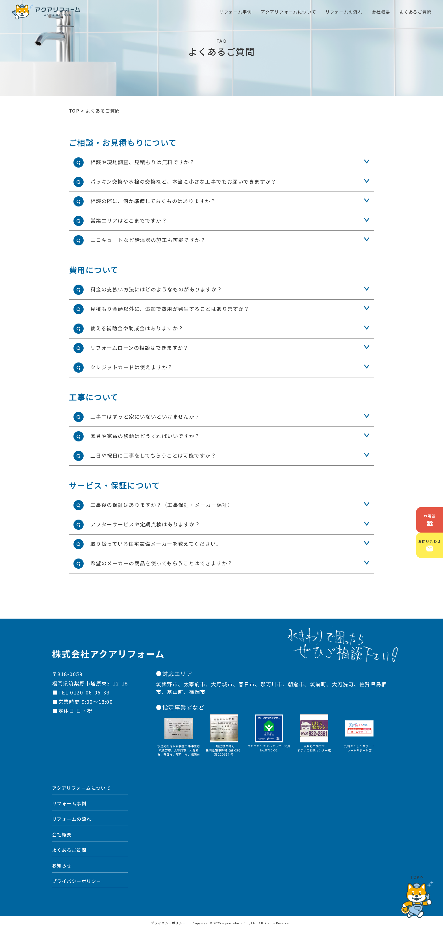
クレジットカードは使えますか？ (131, 367)
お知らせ (62, 865)
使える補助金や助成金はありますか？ (136, 328)
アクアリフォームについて (81, 787)
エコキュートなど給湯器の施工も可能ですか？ (148, 239)
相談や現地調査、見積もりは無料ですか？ (142, 162)
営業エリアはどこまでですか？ (128, 220)
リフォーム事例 (69, 803)
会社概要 (62, 834)
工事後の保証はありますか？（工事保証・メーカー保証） (161, 504)
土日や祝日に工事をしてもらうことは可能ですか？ (153, 455)
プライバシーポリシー (76, 881)
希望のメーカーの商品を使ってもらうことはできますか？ (161, 563)
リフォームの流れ (72, 818)
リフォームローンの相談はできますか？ (139, 347)
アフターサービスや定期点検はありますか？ (145, 524)
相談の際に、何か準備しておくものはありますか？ (153, 201)
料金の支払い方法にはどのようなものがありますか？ (156, 289)
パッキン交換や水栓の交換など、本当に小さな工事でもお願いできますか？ (183, 181)
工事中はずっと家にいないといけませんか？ (145, 416)
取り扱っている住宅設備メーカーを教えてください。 (156, 543)
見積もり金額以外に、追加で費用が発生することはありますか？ (169, 308)
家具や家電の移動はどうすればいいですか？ (145, 435)
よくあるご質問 (69, 850)
